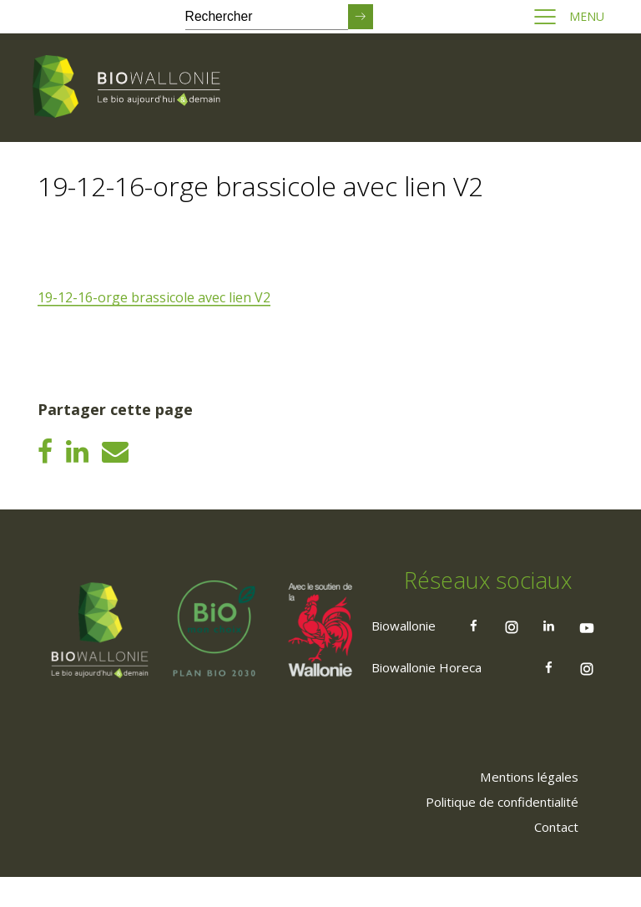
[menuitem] (522, 805)
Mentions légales (522, 806)
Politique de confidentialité (493, 831)
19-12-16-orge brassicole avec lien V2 (156, 298)
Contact (551, 856)
